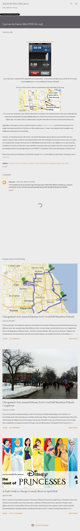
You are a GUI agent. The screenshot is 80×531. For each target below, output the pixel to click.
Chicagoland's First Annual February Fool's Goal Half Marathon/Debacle (38, 316)
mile (37, 163)
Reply (11, 190)
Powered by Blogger (40, 525)
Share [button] (4, 166)
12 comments (14, 339)
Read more (73, 339)
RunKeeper (42, 41)
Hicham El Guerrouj (48, 125)
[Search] (71, 3)
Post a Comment (16, 513)
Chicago (11, 163)
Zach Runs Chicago (15, 3)
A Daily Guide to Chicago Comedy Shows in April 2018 (29, 491)
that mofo (5, 157)
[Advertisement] (40, 236)
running (52, 163)
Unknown (12, 182)
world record (62, 163)
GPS (17, 163)
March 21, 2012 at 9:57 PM (26, 182)
